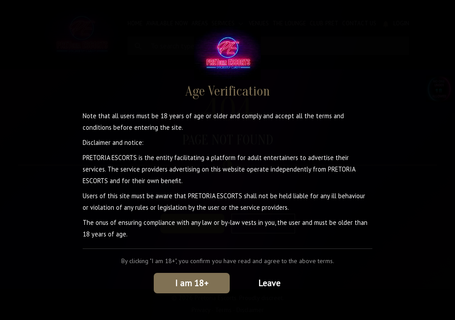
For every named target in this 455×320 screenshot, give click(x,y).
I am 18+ (191, 283)
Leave (269, 283)
